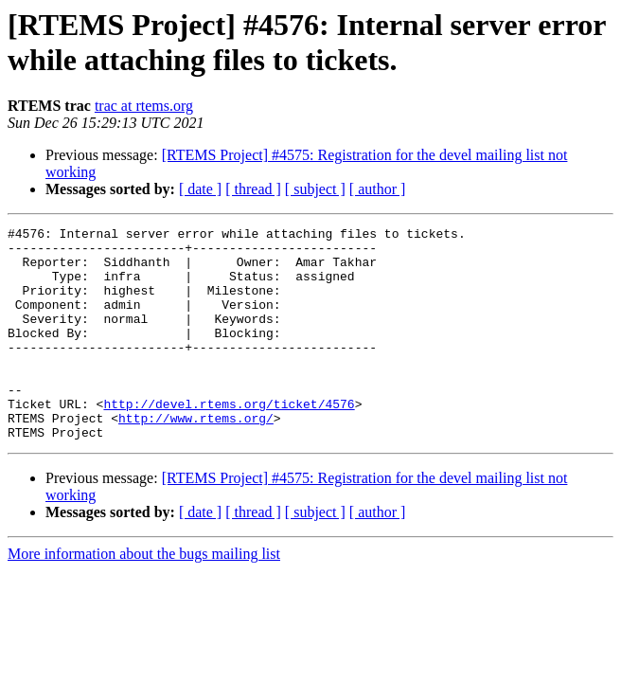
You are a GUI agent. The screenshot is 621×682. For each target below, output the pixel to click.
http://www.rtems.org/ (196, 457)
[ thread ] (253, 189)
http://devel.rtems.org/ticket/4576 (228, 440)
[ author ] (377, 189)
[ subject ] (315, 189)
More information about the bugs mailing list (144, 596)
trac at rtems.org (144, 106)
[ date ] (200, 189)
